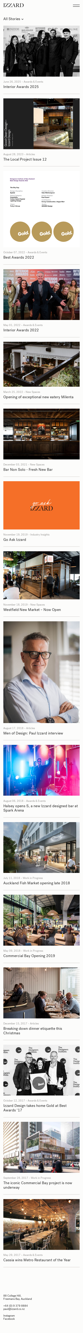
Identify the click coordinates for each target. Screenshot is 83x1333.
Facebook (9, 1319)
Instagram (9, 1315)
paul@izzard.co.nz (14, 1309)
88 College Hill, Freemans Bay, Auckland (17, 1297)
